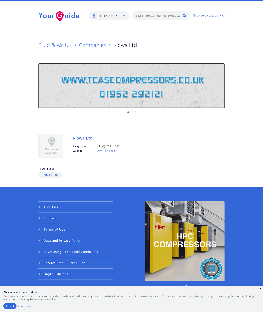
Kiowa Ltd (82, 138)
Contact (50, 218)
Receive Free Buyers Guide (65, 263)
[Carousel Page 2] (131, 112)
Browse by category (207, 15)
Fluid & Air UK (55, 44)
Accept (10, 306)
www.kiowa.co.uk (107, 150)
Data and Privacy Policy (62, 240)
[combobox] (161, 15)
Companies (92, 44)
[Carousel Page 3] (135, 112)
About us (51, 207)
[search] (184, 15)
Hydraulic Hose (50, 174)
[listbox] (109, 15)
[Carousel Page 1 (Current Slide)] (128, 112)
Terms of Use (54, 229)
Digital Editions (56, 274)
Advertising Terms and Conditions (71, 252)
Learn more (25, 306)
